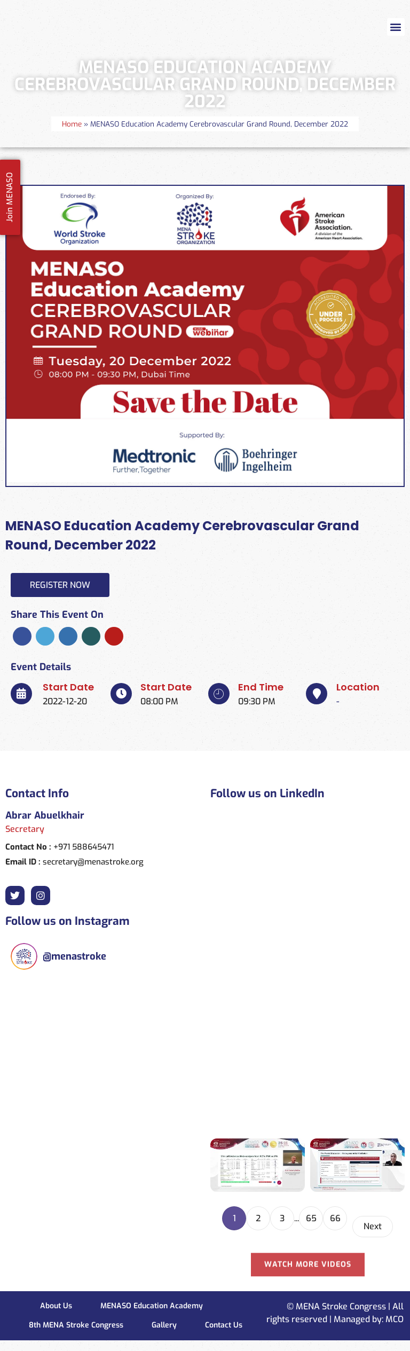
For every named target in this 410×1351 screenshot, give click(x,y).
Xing (91, 636)
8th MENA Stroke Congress (76, 1325)
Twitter (45, 636)
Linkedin (68, 636)
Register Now (60, 585)
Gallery (164, 1325)
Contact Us (223, 1325)
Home (72, 124)
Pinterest (114, 636)
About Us (56, 1306)
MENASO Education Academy (151, 1306)
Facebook (22, 636)
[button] (396, 27)
